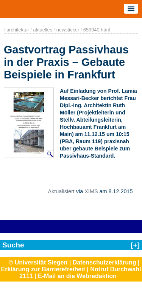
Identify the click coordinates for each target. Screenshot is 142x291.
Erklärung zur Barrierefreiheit (43, 269)
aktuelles (43, 30)
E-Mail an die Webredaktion (77, 276)
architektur (17, 30)
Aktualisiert (61, 191)
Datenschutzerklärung (104, 262)
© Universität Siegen (37, 262)
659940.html (96, 30)
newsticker (67, 30)
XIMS (91, 191)
